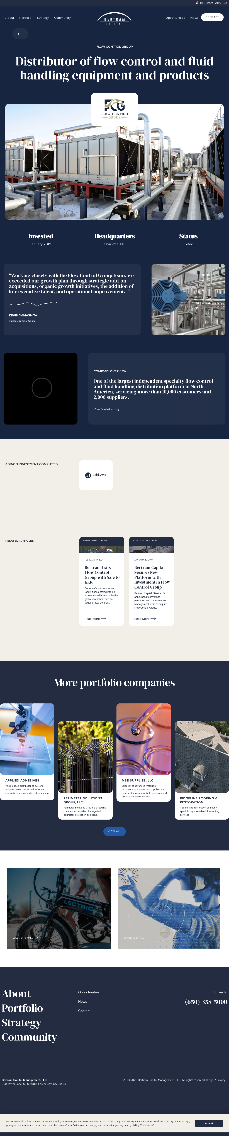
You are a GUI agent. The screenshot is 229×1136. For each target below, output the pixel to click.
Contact (84, 1010)
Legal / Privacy (216, 1080)
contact (212, 17)
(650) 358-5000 (206, 1001)
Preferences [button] (147, 1125)
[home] (114, 17)
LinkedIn (220, 992)
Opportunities (175, 17)
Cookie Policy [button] (72, 1125)
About (9, 17)
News (194, 17)
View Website (103, 409)
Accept (209, 1123)
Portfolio (25, 17)
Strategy (43, 17)
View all (114, 831)
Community (62, 17)
